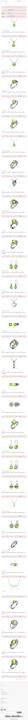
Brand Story (3, 691)
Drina (3, 130)
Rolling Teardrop (6, 50)
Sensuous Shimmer (6, 150)
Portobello (5, 1)
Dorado (4, 110)
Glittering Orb (5, 30)
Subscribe (19, 712)
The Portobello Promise (5, 694)
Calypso (3, 170)
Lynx (3, 671)
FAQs (1, 700)
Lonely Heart (5, 90)
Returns (2, 703)
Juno (3, 611)
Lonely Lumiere (5, 70)
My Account (3, 685)
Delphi (3, 651)
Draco (3, 631)
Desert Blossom (5, 210)
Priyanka (4, 591)
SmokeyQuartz (6, 3)
